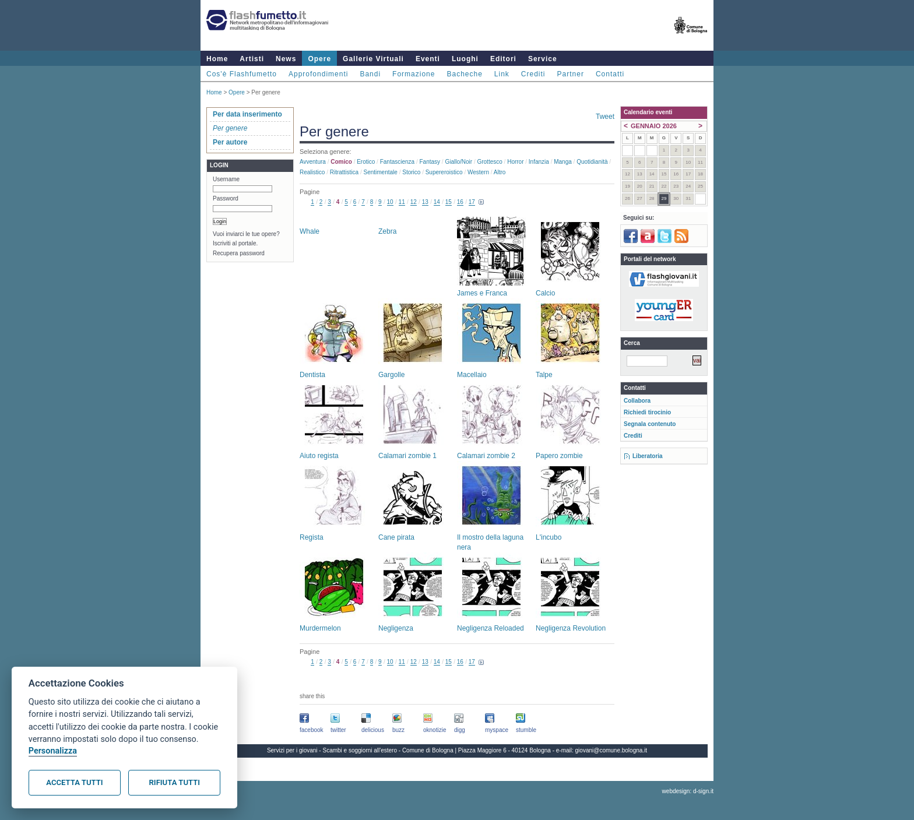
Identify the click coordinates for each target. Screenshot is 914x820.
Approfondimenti (318, 74)
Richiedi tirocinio (647, 412)
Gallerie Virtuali (373, 59)
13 (425, 202)
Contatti (610, 74)
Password (225, 198)
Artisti (252, 59)
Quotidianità (591, 162)
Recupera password (239, 253)
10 (390, 202)
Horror (515, 162)
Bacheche (464, 74)
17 (472, 202)
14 (437, 202)
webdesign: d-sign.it (687, 791)
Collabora (637, 400)
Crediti (533, 74)
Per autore (230, 142)
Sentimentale (381, 172)
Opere (319, 59)
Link (501, 74)
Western (478, 172)
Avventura (313, 162)
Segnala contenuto (650, 424)
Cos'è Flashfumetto (241, 74)
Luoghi (465, 59)
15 (448, 202)
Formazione (413, 74)
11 (402, 202)
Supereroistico (444, 172)
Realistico (312, 172)
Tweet (605, 116)
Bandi (370, 74)
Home (217, 59)
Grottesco (489, 162)
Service (542, 59)
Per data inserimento (247, 114)
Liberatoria (647, 456)
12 (413, 202)
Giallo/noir (458, 162)
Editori (503, 59)
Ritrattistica (344, 172)
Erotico (366, 162)
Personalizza (53, 751)
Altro (500, 172)
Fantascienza (397, 162)
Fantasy (430, 162)
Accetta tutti (74, 782)
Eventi (428, 59)
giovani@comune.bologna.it (611, 750)
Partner (570, 74)
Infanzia (539, 162)
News (286, 59)
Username (226, 179)
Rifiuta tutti (174, 782)
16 (460, 202)
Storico (411, 172)
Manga (563, 162)
